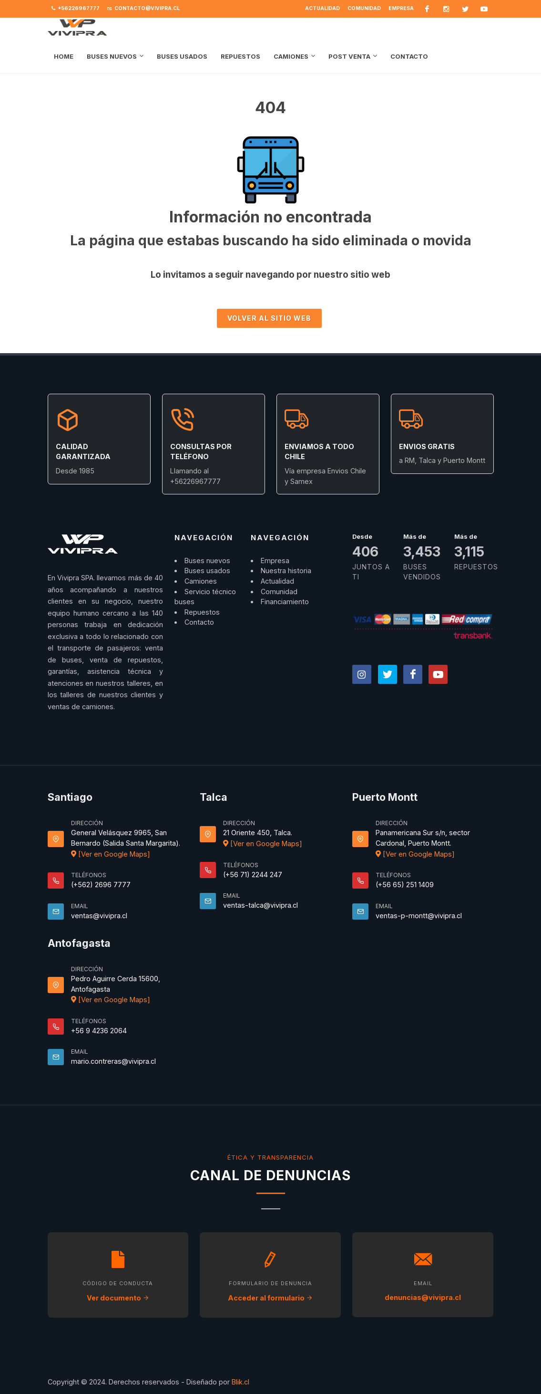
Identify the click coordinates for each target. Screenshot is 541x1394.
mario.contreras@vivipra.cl (113, 1061)
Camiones (200, 581)
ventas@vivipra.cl (99, 916)
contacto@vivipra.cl (143, 8)
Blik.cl (240, 1382)
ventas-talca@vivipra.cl (260, 905)
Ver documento (118, 1298)
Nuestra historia (286, 570)
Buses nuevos (207, 560)
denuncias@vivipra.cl (423, 1297)
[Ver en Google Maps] (110, 854)
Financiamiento (285, 601)
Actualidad (322, 8)
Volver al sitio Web (269, 318)
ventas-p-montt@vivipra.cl (419, 916)
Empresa (401, 8)
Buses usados (207, 570)
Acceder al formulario (270, 1298)
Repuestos (202, 612)
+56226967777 (75, 8)
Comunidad (364, 8)
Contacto (199, 622)
